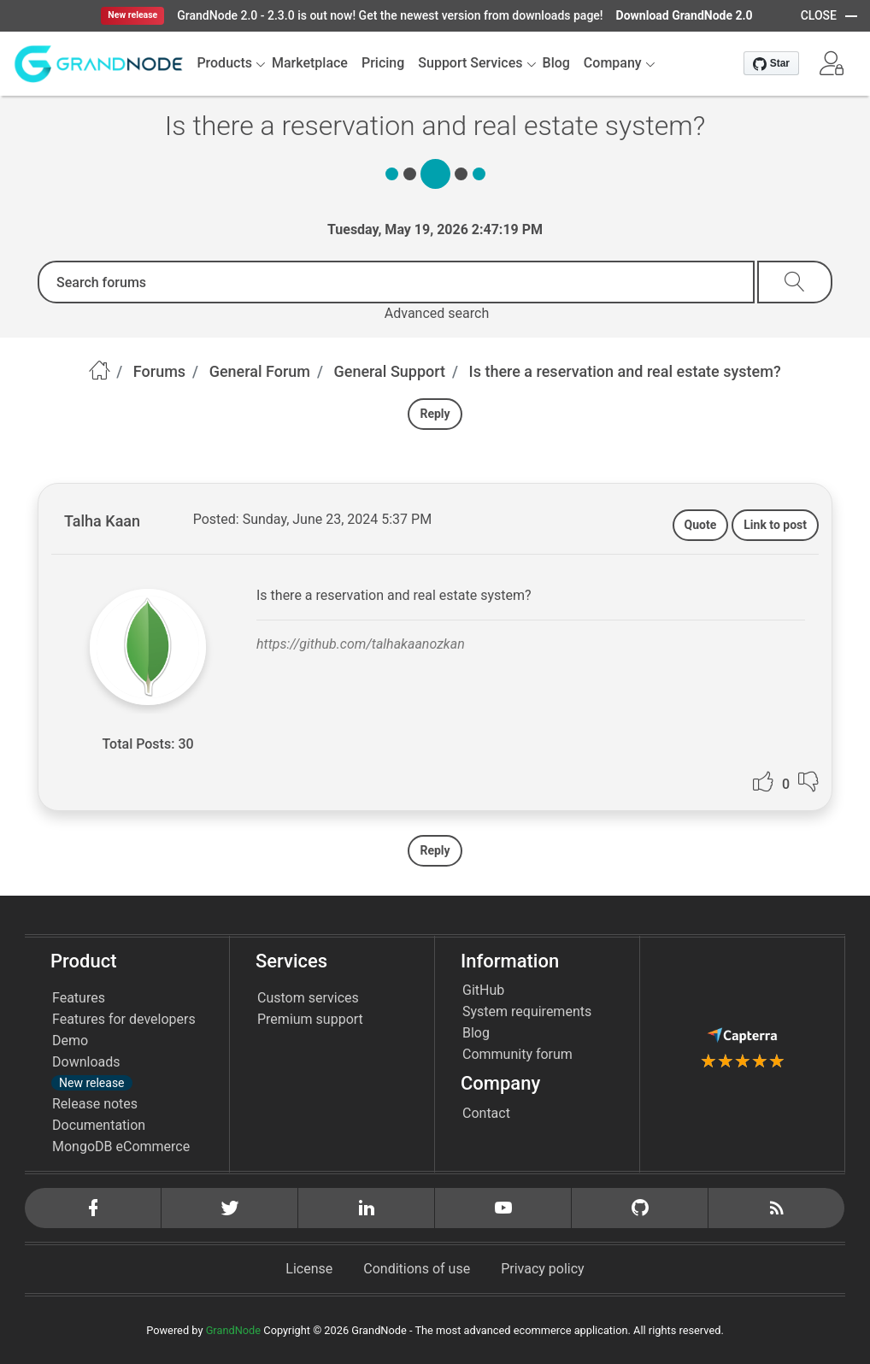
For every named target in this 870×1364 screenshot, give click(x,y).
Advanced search (437, 313)
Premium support (310, 1019)
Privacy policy (543, 1269)
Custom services (308, 998)
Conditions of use (416, 1269)
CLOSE (819, 15)
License (308, 1269)
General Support (390, 371)
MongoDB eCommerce (121, 1146)
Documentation (98, 1125)
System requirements (526, 1011)
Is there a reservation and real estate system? (625, 371)
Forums (159, 371)
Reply (435, 413)
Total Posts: (138, 744)
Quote (701, 525)
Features (78, 998)
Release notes (95, 1104)
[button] (832, 63)
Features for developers (124, 1019)
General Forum (259, 371)
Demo (70, 1040)
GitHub (483, 990)
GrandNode (233, 1330)
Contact (486, 1113)
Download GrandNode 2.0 (684, 15)
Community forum (517, 1054)
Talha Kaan (102, 521)
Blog (476, 1033)
